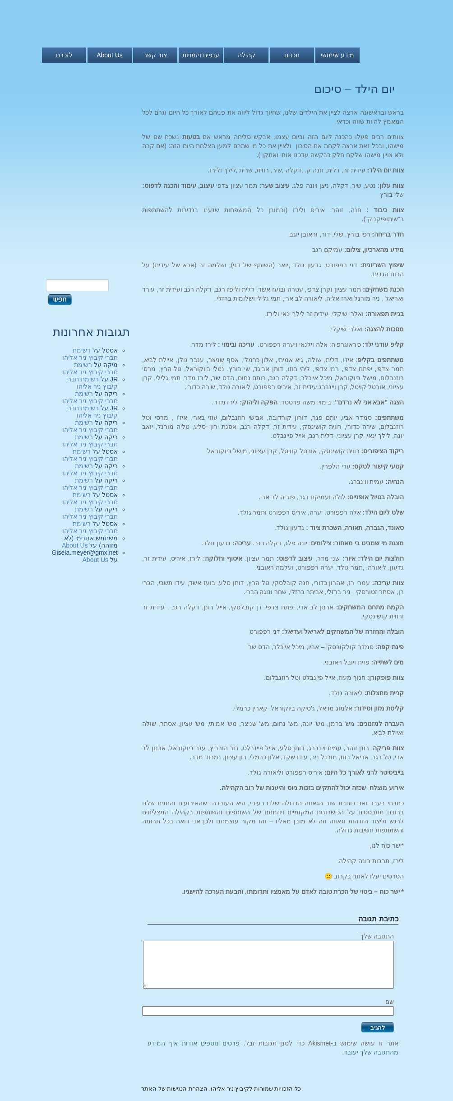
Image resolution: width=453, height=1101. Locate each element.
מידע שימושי (337, 55)
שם (389, 1001)
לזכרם (64, 55)
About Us (110, 55)
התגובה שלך (377, 936)
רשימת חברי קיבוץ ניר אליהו (90, 354)
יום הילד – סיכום (354, 89)
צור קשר (155, 55)
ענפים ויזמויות (200, 55)
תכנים (292, 55)
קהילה (246, 55)
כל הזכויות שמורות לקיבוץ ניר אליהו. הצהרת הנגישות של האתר (221, 1088)
